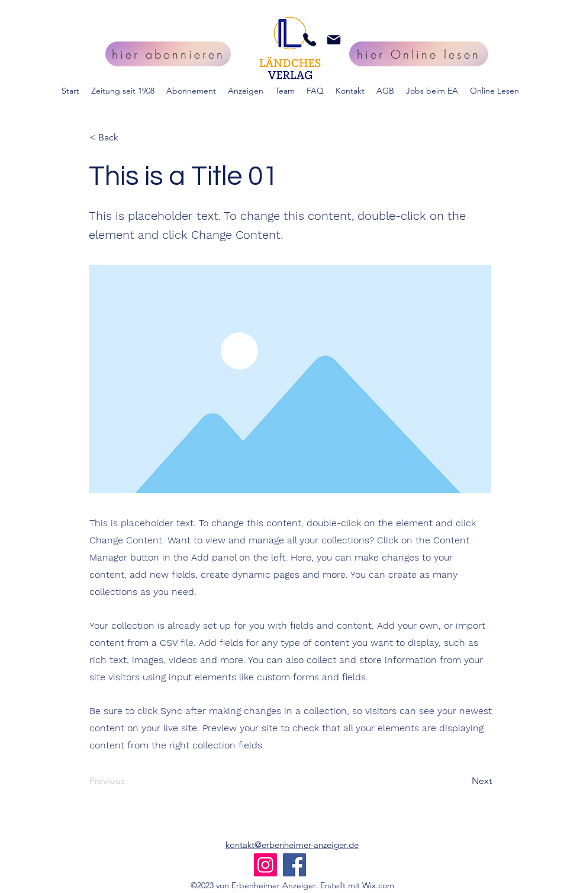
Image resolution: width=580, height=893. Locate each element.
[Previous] (128, 781)
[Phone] (309, 39)
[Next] (462, 781)
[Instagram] (265, 864)
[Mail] (333, 39)
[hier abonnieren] (168, 53)
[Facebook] (294, 864)
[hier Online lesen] (418, 53)
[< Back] (128, 137)
